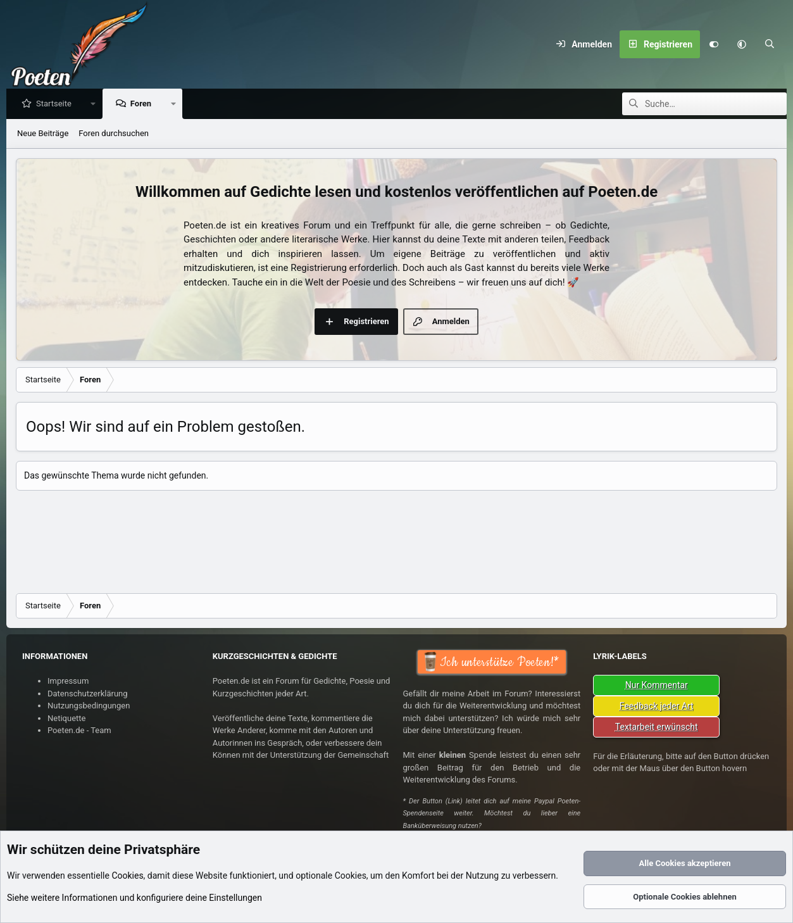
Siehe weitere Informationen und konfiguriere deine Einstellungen (134, 898)
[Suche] (770, 44)
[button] (742, 44)
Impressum (68, 681)
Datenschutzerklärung (87, 693)
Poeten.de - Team (79, 730)
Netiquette (66, 718)
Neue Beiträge (42, 134)
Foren (144, 104)
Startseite (57, 104)
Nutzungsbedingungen (88, 705)
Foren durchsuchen (113, 134)
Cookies (127, 875)
